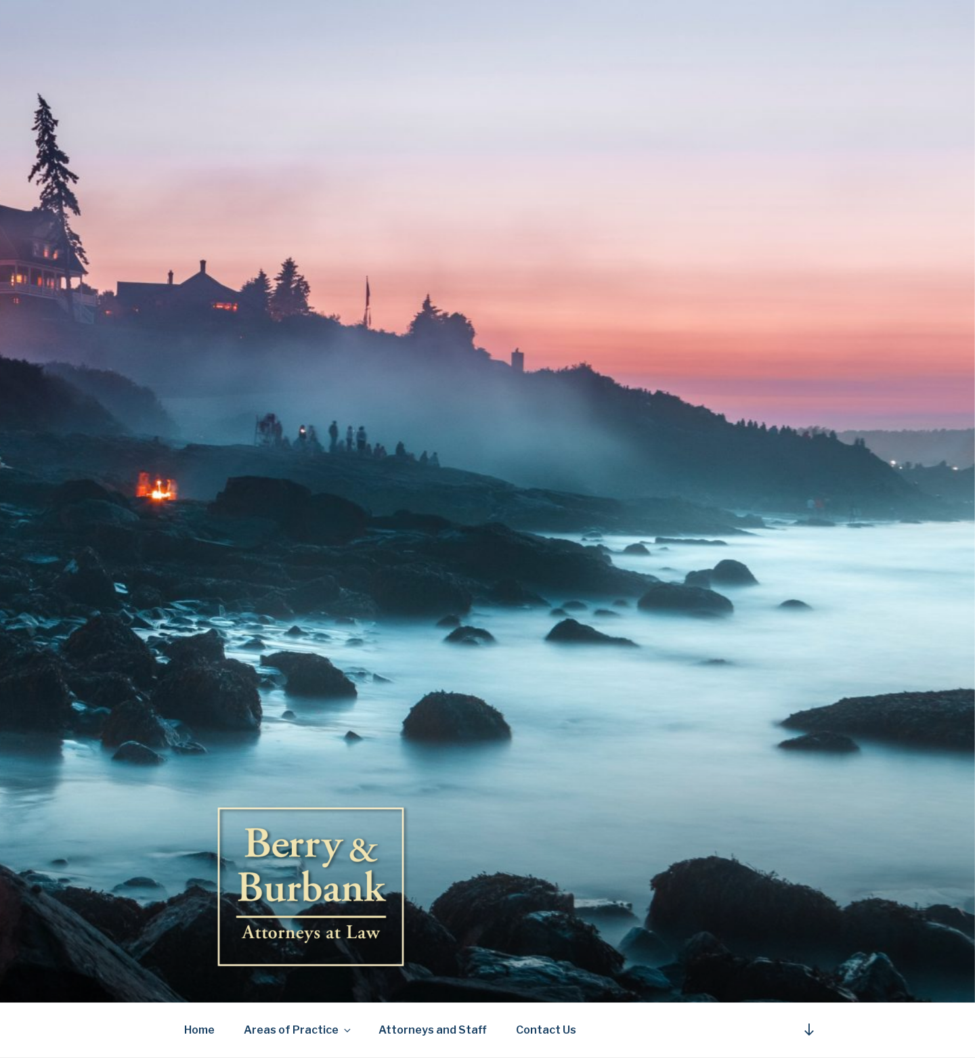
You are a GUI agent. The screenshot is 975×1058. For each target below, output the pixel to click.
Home (199, 1029)
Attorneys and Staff (432, 1029)
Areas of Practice (298, 1029)
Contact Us (546, 1029)
